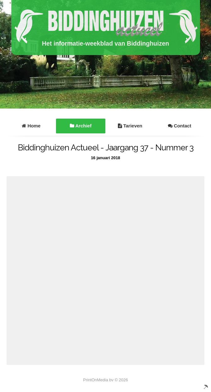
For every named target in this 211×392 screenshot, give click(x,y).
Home (31, 125)
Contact (180, 125)
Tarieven (130, 125)
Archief (81, 125)
